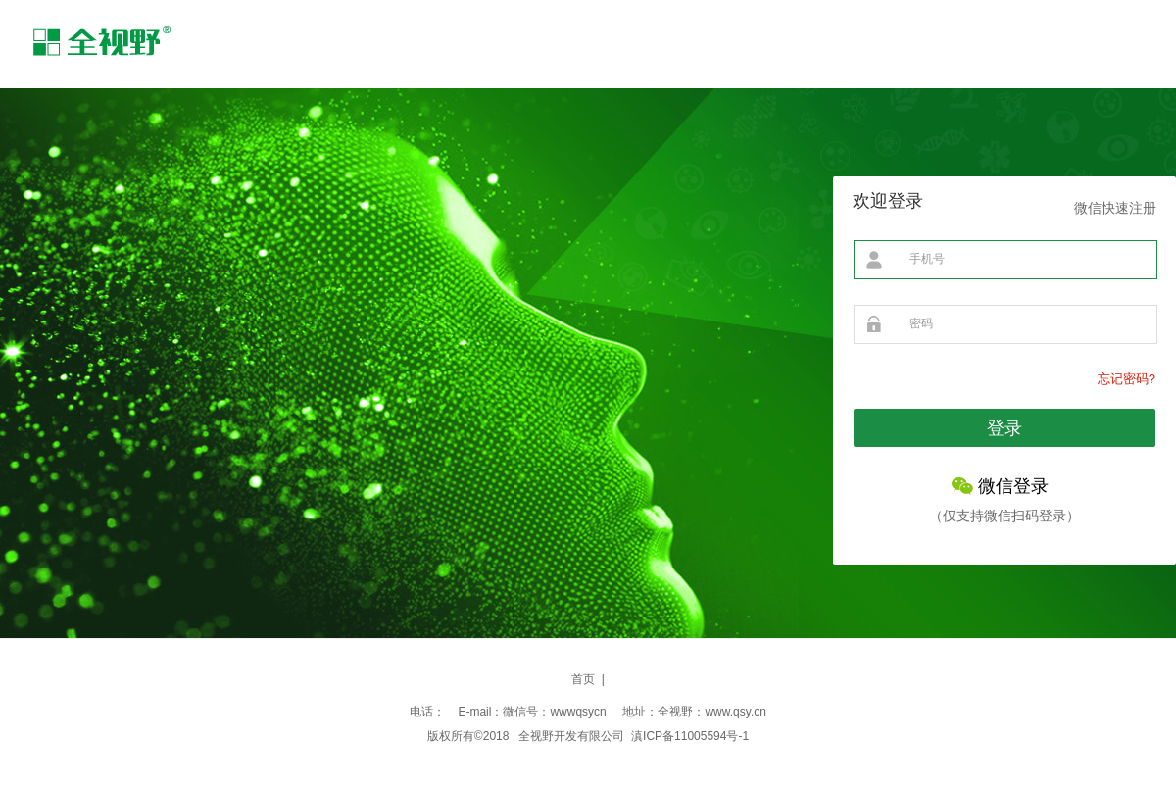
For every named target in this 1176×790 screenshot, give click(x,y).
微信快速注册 (1115, 208)
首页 (583, 679)
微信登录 (1013, 486)
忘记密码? (1126, 378)
